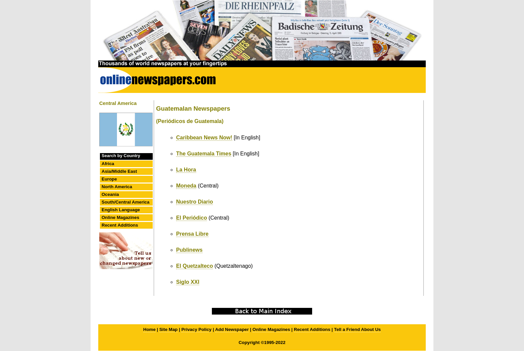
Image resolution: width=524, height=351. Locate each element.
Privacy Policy (196, 329)
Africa (108, 163)
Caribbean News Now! (204, 137)
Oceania (110, 194)
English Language (121, 209)
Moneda (186, 186)
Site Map (168, 329)
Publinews (189, 250)
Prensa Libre (192, 234)
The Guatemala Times (203, 153)
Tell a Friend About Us (357, 329)
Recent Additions (120, 225)
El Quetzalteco (194, 266)
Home (149, 329)
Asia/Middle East (119, 171)
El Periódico (191, 218)
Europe (109, 179)
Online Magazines (120, 217)
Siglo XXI (187, 282)
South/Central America (125, 202)
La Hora (186, 169)
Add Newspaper (232, 329)
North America (117, 186)
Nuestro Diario (194, 202)
